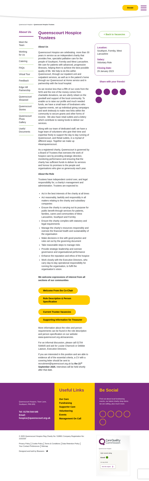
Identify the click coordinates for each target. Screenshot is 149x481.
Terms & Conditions (52, 444)
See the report (106, 466)
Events (63, 414)
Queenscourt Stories (25, 108)
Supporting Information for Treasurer (62, 319)
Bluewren (42, 451)
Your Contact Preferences (29, 446)
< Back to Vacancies (114, 34)
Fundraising (65, 403)
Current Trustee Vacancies (57, 312)
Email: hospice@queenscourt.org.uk (34, 416)
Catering (23, 61)
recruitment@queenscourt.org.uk (54, 363)
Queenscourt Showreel (25, 98)
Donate (130, 8)
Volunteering (66, 411)
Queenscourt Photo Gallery (25, 119)
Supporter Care (67, 407)
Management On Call (70, 418)
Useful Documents (24, 130)
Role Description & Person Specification (57, 300)
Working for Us (23, 53)
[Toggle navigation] (144, 8)
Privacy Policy (24, 444)
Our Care (64, 399)
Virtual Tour (24, 74)
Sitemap (44, 446)
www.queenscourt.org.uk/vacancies (55, 337)
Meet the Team (23, 43)
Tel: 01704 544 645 (28, 411)
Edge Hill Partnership (24, 89)
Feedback (24, 80)
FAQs (22, 67)
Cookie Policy (37, 444)
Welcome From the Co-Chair (58, 290)
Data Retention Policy (71, 444)
